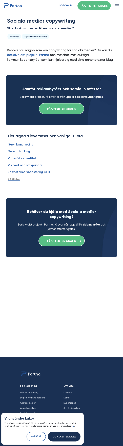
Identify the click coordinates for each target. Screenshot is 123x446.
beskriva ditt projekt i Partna (28, 55)
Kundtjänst (70, 402)
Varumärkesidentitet (22, 158)
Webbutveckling (29, 392)
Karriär (67, 397)
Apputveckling (28, 408)
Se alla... (14, 178)
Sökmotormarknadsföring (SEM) (29, 172)
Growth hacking (19, 151)
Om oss (68, 392)
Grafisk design (28, 402)
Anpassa (36, 436)
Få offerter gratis (94, 6)
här (72, 426)
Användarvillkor (72, 408)
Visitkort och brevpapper (25, 165)
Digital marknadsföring (33, 397)
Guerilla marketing (20, 144)
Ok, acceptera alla (64, 437)
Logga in (65, 5)
